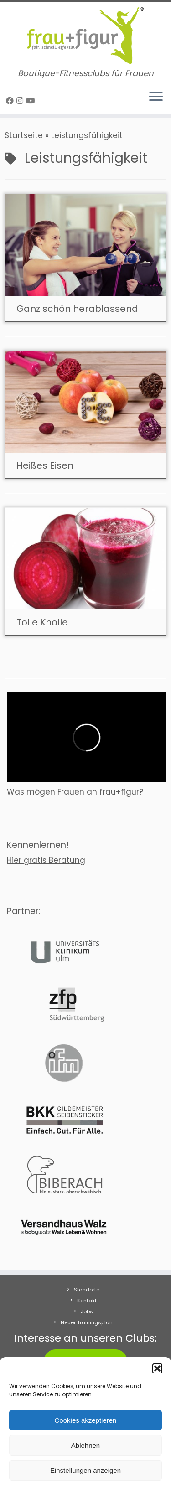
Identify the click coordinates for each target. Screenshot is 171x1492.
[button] (157, 1368)
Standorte (86, 1289)
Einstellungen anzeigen (85, 1470)
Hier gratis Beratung (46, 860)
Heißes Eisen (44, 465)
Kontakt (87, 1300)
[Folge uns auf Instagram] (21, 100)
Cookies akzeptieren (86, 1420)
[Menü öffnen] (156, 97)
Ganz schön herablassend (77, 308)
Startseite (24, 135)
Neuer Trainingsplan (87, 1322)
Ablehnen (85, 1445)
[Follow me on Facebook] (11, 100)
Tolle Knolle (42, 622)
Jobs (87, 1311)
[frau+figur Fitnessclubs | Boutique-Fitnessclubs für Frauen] (85, 35)
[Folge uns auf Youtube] (31, 100)
